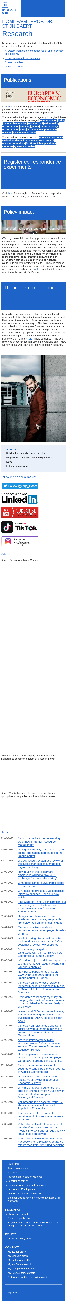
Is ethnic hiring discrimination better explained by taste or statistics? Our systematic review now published (40, 941)
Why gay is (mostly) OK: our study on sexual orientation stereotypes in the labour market (41, 852)
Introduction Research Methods (25, 1176)
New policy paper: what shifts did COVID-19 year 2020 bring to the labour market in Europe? (38, 975)
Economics (14, 1172)
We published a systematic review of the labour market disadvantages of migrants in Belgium (40, 864)
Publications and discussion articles (25, 453)
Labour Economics (18, 1181)
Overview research (18, 1214)
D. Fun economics (15, 66)
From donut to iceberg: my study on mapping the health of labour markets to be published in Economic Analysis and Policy (41, 1001)
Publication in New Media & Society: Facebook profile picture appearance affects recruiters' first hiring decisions (41, 1141)
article (29, 338)
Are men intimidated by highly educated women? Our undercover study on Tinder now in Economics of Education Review (40, 1044)
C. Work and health (15, 62)
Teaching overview (18, 1168)
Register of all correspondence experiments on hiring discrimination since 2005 (33, 1224)
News (9, 462)
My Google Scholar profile (22, 1268)
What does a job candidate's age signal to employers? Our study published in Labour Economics (42, 963)
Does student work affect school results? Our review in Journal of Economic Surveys (38, 1079)
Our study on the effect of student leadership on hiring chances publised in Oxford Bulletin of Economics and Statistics (41, 987)
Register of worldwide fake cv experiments (29, 457)
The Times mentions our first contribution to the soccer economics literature (40, 1116)
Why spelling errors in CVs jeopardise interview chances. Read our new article (41, 894)
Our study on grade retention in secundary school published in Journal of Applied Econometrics (41, 1068)
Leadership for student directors (25, 1193)
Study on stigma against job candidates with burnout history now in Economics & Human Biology (41, 952)
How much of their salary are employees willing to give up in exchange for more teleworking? (37, 875)
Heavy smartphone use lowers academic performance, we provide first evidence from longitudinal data (40, 919)
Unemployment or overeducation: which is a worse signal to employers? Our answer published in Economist (41, 1057)
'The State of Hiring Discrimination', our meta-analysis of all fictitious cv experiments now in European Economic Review (42, 906)
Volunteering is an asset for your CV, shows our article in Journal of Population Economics (40, 1105)
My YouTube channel (19, 1264)
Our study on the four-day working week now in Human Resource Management (39, 841)
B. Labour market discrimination (22, 58)
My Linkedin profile (18, 1256)
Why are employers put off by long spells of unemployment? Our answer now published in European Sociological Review (41, 1092)
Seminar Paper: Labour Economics (27, 1185)
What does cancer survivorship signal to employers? (41, 884)
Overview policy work (19, 1238)
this (38, 269)
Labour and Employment (21, 1189)
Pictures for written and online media (28, 1277)
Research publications (20, 1218)
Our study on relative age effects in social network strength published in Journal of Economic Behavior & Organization (40, 1030)
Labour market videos (18, 466)
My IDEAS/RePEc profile (21, 1273)
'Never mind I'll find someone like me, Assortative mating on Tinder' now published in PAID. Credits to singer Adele (41, 1016)
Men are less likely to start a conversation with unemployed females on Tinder (42, 930)
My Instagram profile (19, 1260)
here (10, 106)
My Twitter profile (17, 1251)
